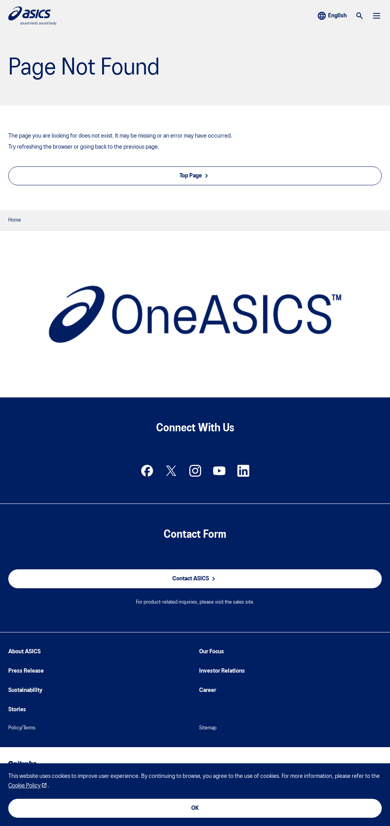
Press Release (26, 671)
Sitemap (207, 728)
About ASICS (24, 651)
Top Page (195, 176)
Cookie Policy (24, 786)
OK (195, 808)
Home (14, 220)
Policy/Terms (21, 728)
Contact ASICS (195, 579)
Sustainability (25, 690)
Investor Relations (222, 671)
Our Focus (211, 651)
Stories (17, 709)
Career (207, 690)
